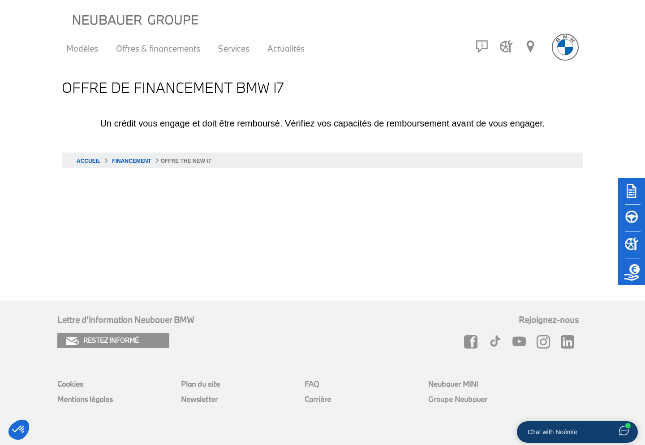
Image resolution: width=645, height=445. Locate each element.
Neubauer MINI (453, 383)
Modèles (82, 48)
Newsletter (199, 399)
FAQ (312, 383)
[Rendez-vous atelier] (506, 46)
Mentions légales (85, 399)
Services (233, 48)
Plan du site (200, 383)
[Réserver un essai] (631, 222)
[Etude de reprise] (631, 275)
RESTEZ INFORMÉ (102, 340)
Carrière (318, 399)
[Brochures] (631, 195)
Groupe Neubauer (457, 399)
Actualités (286, 48)
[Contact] (482, 46)
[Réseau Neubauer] (530, 46)
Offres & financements (158, 48)
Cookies (70, 383)
